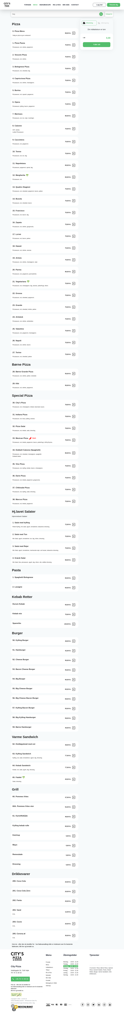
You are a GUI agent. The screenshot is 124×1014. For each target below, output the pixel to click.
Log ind (99, 5)
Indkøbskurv (45, 5)
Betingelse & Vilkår (51, 983)
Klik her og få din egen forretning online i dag (23, 1003)
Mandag (70, 962)
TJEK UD (96, 44)
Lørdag (70, 973)
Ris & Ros (57, 5)
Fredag (70, 970)
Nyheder (48, 975)
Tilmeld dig (113, 5)
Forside (27, 5)
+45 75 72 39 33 (20, 979)
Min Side (66, 5)
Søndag (70, 975)
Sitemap (48, 985)
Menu (35, 5)
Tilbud (47, 970)
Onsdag (71, 966)
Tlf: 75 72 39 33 (16, 973)
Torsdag (70, 968)
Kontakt (75, 5)
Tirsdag (70, 964)
